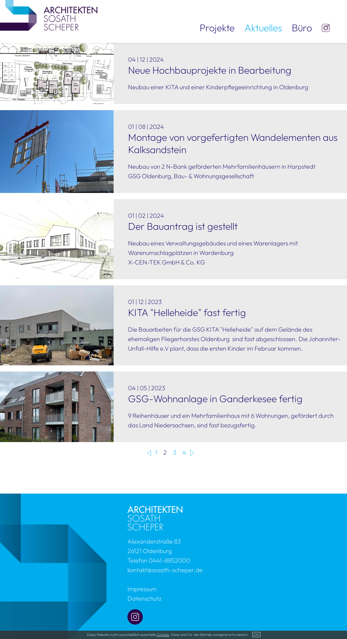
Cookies (163, 634)
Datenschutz (144, 598)
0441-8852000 (169, 560)
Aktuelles (263, 27)
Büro (302, 27)
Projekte (217, 27)
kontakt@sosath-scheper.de (165, 570)
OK (256, 634)
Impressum (142, 589)
